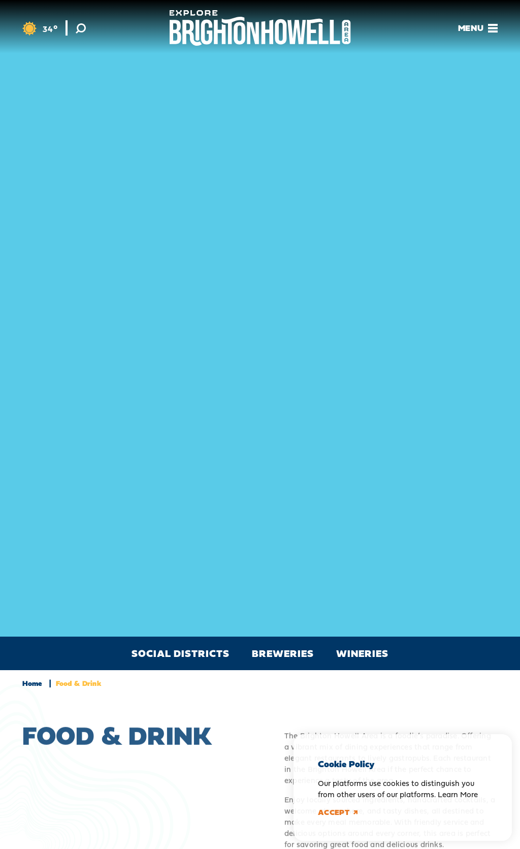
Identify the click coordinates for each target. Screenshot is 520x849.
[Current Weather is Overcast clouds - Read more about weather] (39, 28)
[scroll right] (510, 653)
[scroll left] (10, 653)
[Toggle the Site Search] (81, 28)
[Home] (260, 28)
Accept (338, 812)
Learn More (458, 794)
